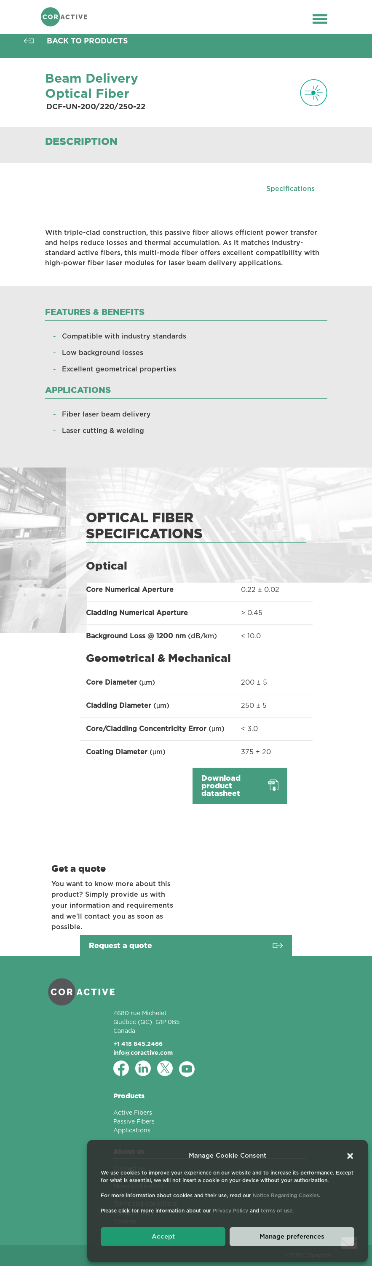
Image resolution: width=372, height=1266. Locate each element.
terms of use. (277, 1210)
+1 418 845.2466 (138, 1043)
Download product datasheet (221, 785)
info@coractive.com (143, 1052)
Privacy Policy (230, 1210)
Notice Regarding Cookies (286, 1195)
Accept (163, 1237)
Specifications (290, 188)
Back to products (87, 40)
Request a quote (120, 945)
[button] (350, 1156)
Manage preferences (292, 1237)
